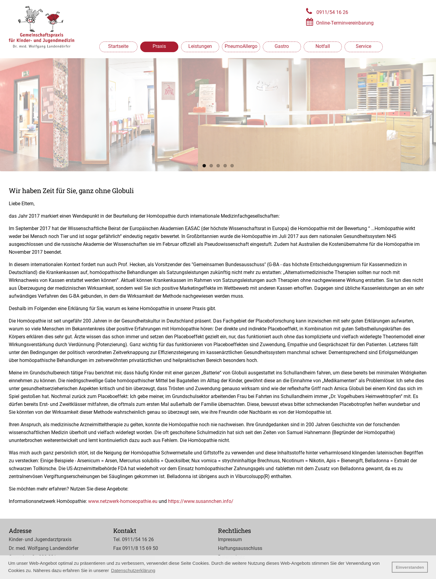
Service (363, 46)
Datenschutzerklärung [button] (133, 570)
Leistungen (200, 46)
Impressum (230, 539)
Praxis (159, 46)
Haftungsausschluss (240, 548)
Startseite (118, 46)
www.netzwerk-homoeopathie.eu (122, 501)
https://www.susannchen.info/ (200, 501)
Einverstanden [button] (410, 567)
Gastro (282, 46)
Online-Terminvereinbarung (345, 23)
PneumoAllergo (241, 46)
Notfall (322, 46)
